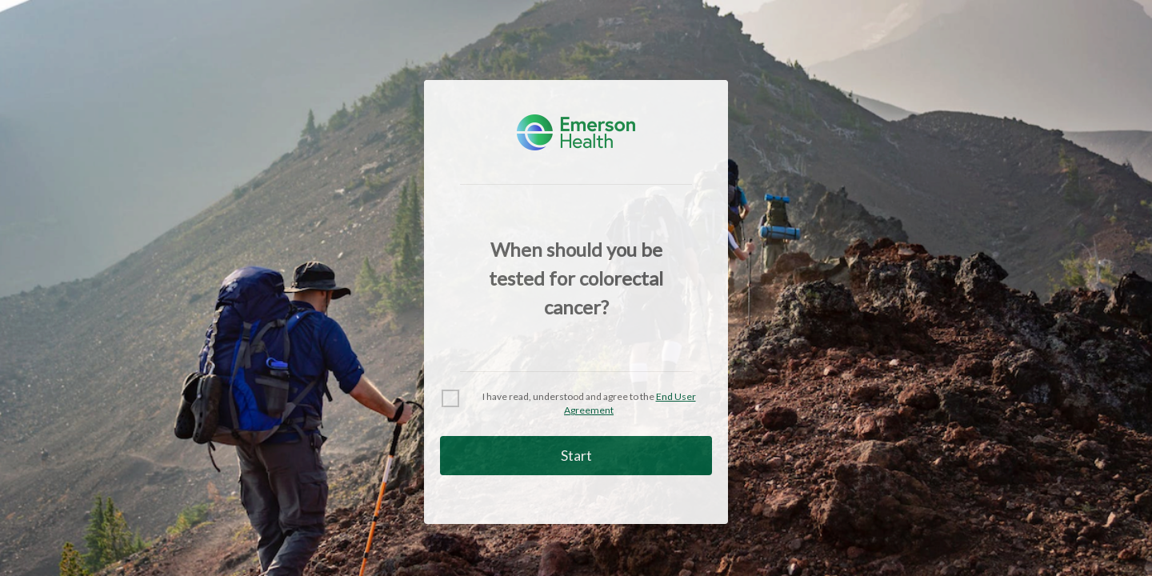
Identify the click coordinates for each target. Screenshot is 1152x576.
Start (576, 455)
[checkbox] (576, 404)
